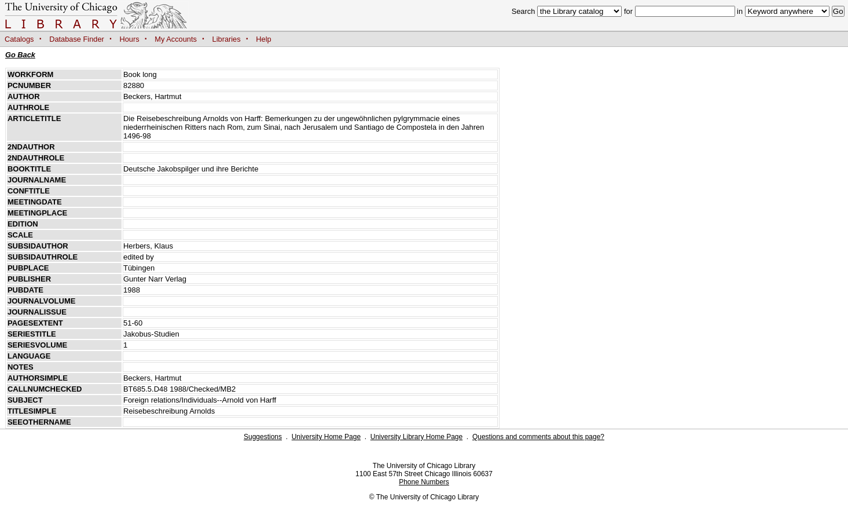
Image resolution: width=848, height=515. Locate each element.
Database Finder (76, 39)
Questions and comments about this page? (538, 437)
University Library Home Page (416, 437)
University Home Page (326, 437)
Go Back (20, 54)
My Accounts (176, 39)
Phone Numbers (424, 482)
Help (263, 39)
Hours (130, 39)
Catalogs (19, 39)
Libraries (226, 39)
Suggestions (263, 437)
